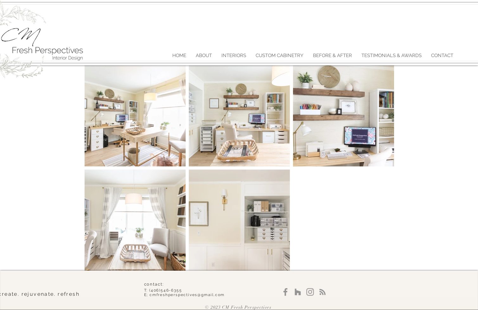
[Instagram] (310, 292)
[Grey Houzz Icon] (298, 292)
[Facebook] (285, 292)
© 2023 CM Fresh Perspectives (238, 307)
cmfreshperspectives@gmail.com (187, 295)
